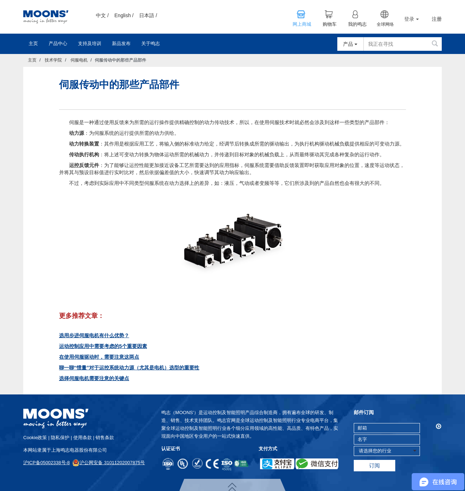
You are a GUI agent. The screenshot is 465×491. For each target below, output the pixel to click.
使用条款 (82, 437)
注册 (437, 19)
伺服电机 (79, 60)
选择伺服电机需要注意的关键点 (94, 378)
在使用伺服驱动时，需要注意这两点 (99, 357)
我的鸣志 (357, 24)
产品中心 (58, 43)
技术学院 (53, 60)
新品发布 (121, 43)
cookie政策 (35, 437)
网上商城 (302, 24)
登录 (411, 19)
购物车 (330, 24)
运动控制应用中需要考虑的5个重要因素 (103, 346)
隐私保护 (60, 437)
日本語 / (148, 15)
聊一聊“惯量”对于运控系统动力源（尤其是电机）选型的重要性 (129, 367)
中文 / (102, 15)
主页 (33, 43)
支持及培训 (89, 43)
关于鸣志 (150, 43)
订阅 (374, 465)
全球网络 (385, 24)
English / (124, 15)
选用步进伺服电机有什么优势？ (94, 335)
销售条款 (105, 437)
